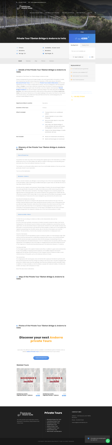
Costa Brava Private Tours (53, 421)
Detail (20, 61)
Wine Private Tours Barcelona (54, 431)
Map (36, 61)
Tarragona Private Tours (53, 428)
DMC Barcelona (81, 12)
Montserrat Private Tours (53, 423)
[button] (108, 441)
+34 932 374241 (21, 2)
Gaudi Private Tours (52, 424)
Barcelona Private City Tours (54, 419)
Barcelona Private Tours (36, 12)
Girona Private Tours (52, 429)
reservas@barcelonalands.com (37, 2)
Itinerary (28, 61)
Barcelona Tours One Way (52, 12)
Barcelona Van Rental (68, 12)
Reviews (52, 61)
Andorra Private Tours (52, 426)
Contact (90, 12)
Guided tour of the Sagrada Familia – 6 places (25, 394)
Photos (43, 61)
